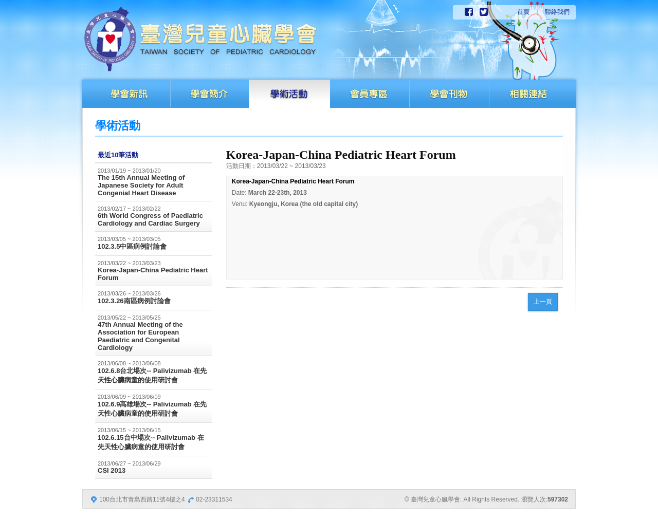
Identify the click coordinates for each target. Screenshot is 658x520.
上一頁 (543, 301)
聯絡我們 (557, 11)
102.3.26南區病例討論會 (134, 301)
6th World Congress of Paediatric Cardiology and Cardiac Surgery (150, 219)
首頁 (523, 11)
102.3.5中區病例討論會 (132, 246)
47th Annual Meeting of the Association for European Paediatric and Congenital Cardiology (140, 336)
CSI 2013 (111, 470)
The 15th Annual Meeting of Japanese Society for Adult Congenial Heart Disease (141, 185)
